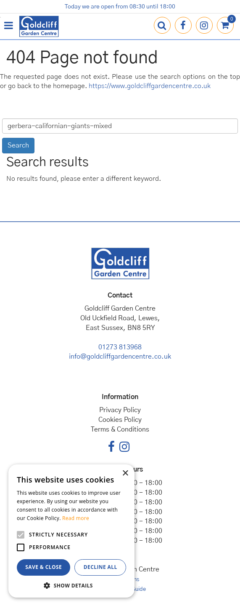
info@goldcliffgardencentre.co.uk (120, 356)
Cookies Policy (120, 419)
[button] (71, 585)
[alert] (71, 531)
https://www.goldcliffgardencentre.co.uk (150, 86)
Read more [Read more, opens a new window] (75, 518)
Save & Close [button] (43, 567)
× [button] (125, 473)
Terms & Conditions (120, 429)
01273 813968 (120, 347)
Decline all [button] (100, 567)
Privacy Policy (120, 410)
